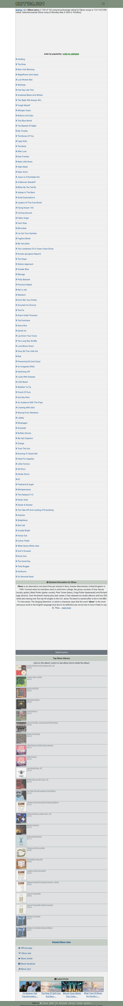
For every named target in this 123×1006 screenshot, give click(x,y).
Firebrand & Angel (25, 484)
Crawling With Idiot (25, 407)
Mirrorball (21, 228)
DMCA (51, 1003)
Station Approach (24, 264)
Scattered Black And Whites (29, 95)
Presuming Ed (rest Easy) (28, 361)
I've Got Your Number (26, 233)
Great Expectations (25, 197)
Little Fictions (23, 464)
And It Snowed (23, 551)
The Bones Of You (25, 136)
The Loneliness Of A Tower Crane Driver (34, 249)
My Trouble (22, 131)
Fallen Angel (22, 218)
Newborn (21, 295)
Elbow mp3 (24, 969)
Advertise (87, 1003)
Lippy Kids (21, 141)
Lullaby (20, 418)
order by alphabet (71, 54)
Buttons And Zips (24, 115)
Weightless (22, 520)
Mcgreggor (22, 423)
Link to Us (72, 1003)
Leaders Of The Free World (29, 202)
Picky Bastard (23, 279)
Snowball (21, 428)
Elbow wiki (24, 953)
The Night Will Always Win (28, 100)
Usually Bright (23, 530)
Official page (25, 948)
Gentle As (21, 331)
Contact (80, 1003)
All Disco (20, 469)
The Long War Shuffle (26, 341)
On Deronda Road (24, 576)
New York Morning (25, 69)
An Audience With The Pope (29, 402)
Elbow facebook (26, 964)
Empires (20, 515)
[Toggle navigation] (103, 3)
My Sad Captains (24, 438)
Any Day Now (23, 397)
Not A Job (21, 290)
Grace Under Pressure (26, 315)
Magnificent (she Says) (27, 74)
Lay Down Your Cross (26, 336)
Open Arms (22, 172)
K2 (18, 479)
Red (18, 356)
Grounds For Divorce (26, 305)
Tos (56, 1003)
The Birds (21, 146)
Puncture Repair (24, 284)
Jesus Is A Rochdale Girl (28, 177)
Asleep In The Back (25, 192)
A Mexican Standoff (25, 182)
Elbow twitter (25, 958)
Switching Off (23, 372)
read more (66, 608)
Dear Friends (22, 156)
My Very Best (22, 243)
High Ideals (22, 167)
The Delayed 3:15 (24, 494)
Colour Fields (22, 541)
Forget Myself (23, 105)
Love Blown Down (25, 346)
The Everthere (23, 320)
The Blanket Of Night (26, 126)
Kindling (20, 59)
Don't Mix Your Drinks (26, 300)
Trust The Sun (23, 448)
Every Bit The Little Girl (27, 351)
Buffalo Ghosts (23, 433)
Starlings (21, 85)
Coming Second (24, 213)
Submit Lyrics (61, 652)
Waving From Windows (27, 412)
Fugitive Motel (23, 238)
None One (21, 556)
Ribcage (20, 274)
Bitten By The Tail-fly (26, 187)
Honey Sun (21, 535)
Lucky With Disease (25, 377)
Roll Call (20, 525)
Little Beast (22, 382)
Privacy (45, 1003)
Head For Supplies (25, 459)
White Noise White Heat (27, 546)
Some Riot (21, 325)
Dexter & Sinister (24, 505)
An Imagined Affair (25, 366)
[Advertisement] (61, 32)
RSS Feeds (63, 1003)
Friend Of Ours (23, 392)
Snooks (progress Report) (28, 254)
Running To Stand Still (26, 453)
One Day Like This (25, 90)
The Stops (21, 259)
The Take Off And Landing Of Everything (35, 510)
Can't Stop (21, 223)
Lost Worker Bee (24, 80)
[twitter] (40, 1003)
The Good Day (23, 561)
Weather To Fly (23, 387)
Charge (20, 443)
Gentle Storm (22, 474)
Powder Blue (22, 269)
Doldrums (21, 571)
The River (21, 64)
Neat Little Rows (24, 161)
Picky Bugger (22, 566)
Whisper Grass (23, 110)
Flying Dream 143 (24, 208)
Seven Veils (22, 500)
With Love (21, 151)
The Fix (20, 310)
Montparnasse (23, 489)
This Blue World (24, 120)
